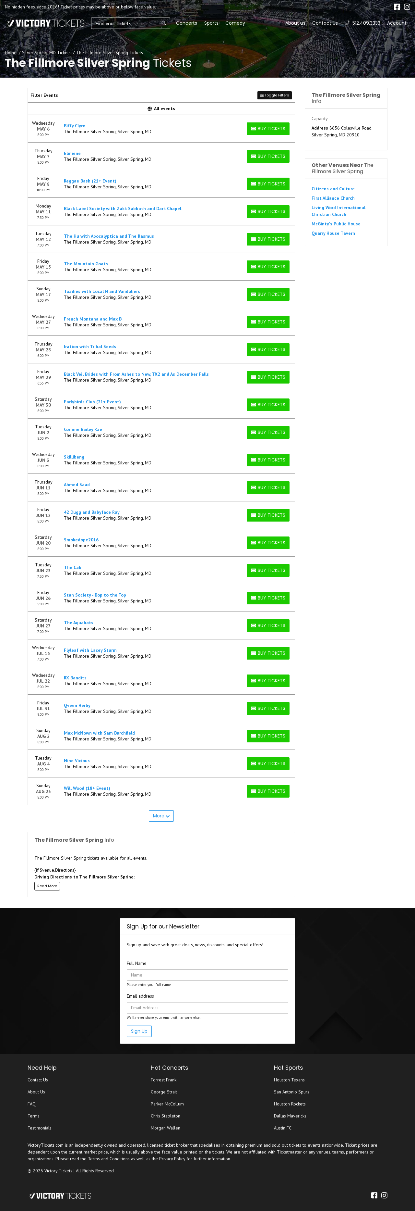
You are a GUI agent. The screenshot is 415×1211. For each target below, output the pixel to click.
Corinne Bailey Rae (83, 429)
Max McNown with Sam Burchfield (99, 733)
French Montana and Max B (93, 319)
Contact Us (325, 23)
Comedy (221, 23)
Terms (34, 1116)
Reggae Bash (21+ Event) (90, 181)
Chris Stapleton (165, 1116)
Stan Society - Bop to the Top (95, 595)
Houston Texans (289, 1080)
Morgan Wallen (165, 1128)
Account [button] (397, 23)
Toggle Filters (274, 95)
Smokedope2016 (81, 540)
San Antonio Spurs (291, 1092)
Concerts (172, 23)
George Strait (164, 1092)
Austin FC (282, 1128)
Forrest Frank (163, 1080)
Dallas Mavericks (290, 1116)
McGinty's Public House (336, 224)
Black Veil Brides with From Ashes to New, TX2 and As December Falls (136, 374)
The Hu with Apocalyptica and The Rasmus (109, 236)
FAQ (32, 1104)
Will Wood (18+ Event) (87, 788)
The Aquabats (78, 622)
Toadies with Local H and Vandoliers (102, 291)
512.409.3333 (362, 23)
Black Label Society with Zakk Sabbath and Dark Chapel (122, 208)
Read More (47, 886)
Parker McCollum (167, 1104)
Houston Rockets (290, 1104)
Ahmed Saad (77, 484)
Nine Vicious (77, 760)
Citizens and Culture (333, 189)
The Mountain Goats (86, 264)
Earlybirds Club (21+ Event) (92, 402)
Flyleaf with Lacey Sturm (90, 650)
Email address (140, 996)
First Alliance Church (333, 198)
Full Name (137, 963)
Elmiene (72, 153)
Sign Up (139, 1031)
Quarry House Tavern (333, 233)
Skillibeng (74, 457)
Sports (197, 23)
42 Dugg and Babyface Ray (92, 512)
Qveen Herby (77, 705)
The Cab (72, 567)
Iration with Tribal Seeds (90, 346)
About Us (36, 1092)
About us (295, 23)
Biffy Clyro (74, 126)
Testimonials (40, 1128)
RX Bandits (75, 678)
